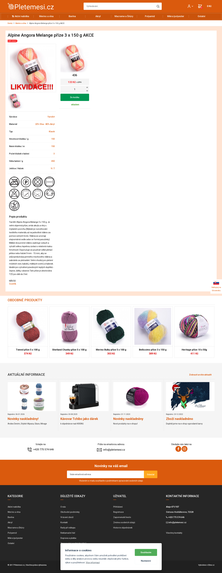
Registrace (118, 512)
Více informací (93, 562)
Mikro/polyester (175, 16)
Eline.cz (211, 565)
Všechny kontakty (174, 533)
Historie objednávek (122, 528)
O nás (63, 507)
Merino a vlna (46, 16)
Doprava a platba (68, 538)
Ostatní (201, 16)
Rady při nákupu (67, 528)
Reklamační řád (67, 533)
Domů (10, 23)
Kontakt (64, 522)
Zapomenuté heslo (122, 517)
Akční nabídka (20, 16)
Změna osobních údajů (124, 522)
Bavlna (72, 16)
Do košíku (74, 97)
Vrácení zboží (66, 517)
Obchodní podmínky (70, 512)
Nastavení (146, 561)
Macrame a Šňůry (124, 16)
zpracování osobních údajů (131, 481)
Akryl (98, 16)
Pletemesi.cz (19, 565)
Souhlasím (146, 552)
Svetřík (13, 283)
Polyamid (150, 16)
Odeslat (150, 474)
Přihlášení (118, 507)
